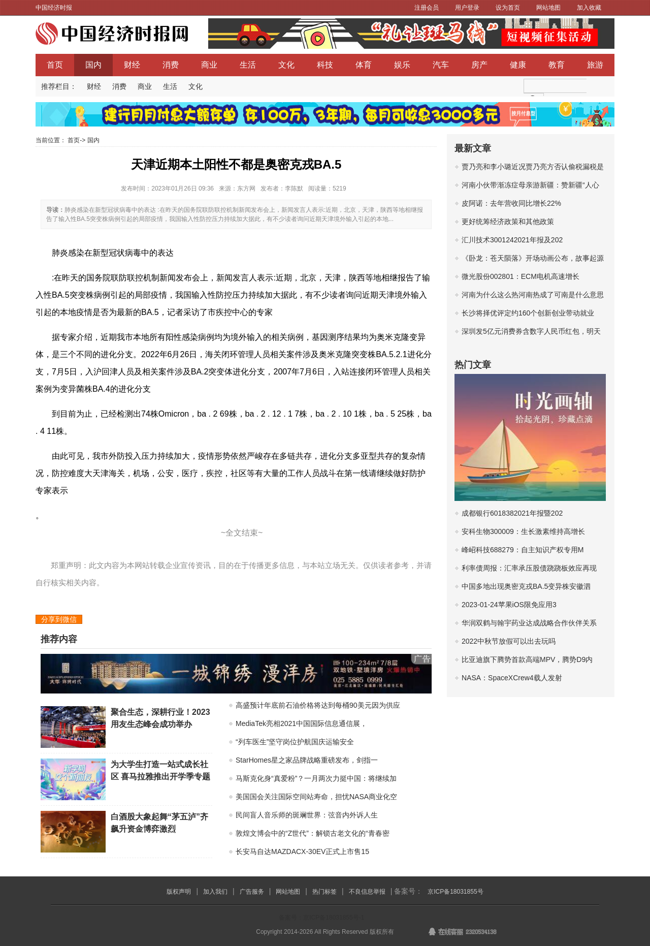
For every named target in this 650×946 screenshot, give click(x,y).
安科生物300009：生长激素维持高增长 (523, 531)
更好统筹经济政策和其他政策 (508, 221)
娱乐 (402, 64)
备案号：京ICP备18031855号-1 (321, 917)
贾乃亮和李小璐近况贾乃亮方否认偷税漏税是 (533, 167)
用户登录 (467, 7)
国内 (93, 64)
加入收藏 (589, 7)
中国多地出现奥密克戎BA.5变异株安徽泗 (526, 586)
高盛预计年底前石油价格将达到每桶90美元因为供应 (318, 705)
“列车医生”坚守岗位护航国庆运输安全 (295, 742)
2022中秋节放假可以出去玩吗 (509, 641)
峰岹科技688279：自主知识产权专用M (522, 550)
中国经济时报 (54, 7)
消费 (170, 64)
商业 (209, 64)
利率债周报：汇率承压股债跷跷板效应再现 (529, 568)
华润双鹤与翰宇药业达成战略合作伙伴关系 (529, 623)
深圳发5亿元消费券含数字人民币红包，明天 (531, 331)
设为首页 (508, 7)
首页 (55, 64)
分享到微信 (59, 619)
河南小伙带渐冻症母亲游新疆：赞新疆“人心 (530, 185)
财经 (132, 64)
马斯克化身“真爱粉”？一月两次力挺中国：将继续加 (316, 778)
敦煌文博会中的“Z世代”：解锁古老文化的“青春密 (312, 833)
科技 (325, 64)
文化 (286, 64)
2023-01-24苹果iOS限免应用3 (509, 605)
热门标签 (324, 891)
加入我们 (215, 891)
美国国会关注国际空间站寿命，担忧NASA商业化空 (316, 797)
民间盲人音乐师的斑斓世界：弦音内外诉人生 (307, 815)
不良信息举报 (367, 891)
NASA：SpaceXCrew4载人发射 (512, 678)
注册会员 (426, 7)
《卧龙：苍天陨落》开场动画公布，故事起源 (533, 258)
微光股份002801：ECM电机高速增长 (520, 276)
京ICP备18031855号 (455, 891)
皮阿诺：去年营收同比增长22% (511, 203)
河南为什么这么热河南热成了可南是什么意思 (533, 295)
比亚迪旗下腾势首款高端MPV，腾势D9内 (527, 659)
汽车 (441, 64)
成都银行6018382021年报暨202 (512, 513)
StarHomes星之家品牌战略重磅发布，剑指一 (307, 760)
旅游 (595, 64)
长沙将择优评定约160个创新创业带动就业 (528, 313)
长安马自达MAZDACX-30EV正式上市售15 (302, 851)
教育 (556, 64)
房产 (479, 64)
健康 (518, 64)
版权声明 (179, 891)
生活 (248, 64)
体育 (363, 64)
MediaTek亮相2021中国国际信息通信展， (301, 723)
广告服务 (252, 891)
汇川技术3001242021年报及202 (512, 240)
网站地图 (548, 7)
